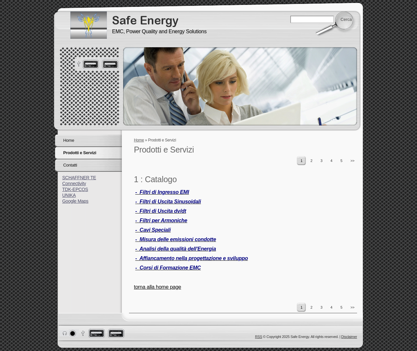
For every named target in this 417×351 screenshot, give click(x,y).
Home (139, 140)
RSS (258, 337)
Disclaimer (349, 337)
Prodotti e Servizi (79, 152)
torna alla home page (157, 287)
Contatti (70, 165)
